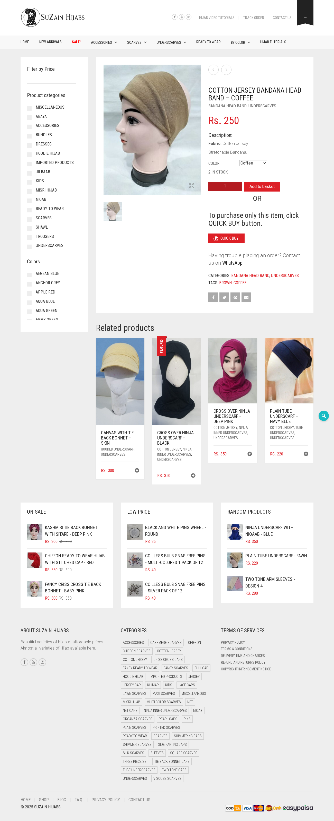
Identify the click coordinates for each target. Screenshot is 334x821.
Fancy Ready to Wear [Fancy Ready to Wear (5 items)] (140, 668)
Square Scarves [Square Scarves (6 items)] (183, 753)
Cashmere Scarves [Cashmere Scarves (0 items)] (166, 643)
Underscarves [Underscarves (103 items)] (135, 778)
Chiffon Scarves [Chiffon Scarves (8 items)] (137, 651)
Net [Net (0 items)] (190, 702)
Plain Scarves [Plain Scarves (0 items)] (134, 727)
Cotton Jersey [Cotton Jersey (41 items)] (169, 651)
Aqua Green (46, 310)
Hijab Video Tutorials (217, 18)
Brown (225, 282)
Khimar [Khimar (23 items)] (153, 685)
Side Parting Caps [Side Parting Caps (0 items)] (172, 744)
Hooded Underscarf (117, 449)
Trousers (45, 236)
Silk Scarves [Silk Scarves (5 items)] (133, 753)
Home (25, 42)
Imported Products (55, 162)
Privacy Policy (233, 642)
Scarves (134, 42)
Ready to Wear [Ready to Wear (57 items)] (135, 736)
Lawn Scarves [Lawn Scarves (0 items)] (134, 694)
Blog (61, 799)
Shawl (42, 227)
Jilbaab (43, 171)
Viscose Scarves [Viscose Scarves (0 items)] (167, 778)
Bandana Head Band (227, 105)
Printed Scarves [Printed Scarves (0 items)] (166, 727)
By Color (238, 42)
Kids (40, 180)
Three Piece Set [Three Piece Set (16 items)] (135, 761)
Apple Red (45, 292)
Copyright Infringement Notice (246, 669)
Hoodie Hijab (48, 153)
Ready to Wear (208, 42)
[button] (137, 471)
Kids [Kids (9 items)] (168, 685)
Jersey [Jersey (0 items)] (194, 677)
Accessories (101, 42)
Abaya (41, 116)
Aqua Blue (45, 301)
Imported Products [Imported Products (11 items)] (166, 677)
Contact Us (282, 18)
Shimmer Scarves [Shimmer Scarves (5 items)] (137, 744)
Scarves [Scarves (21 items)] (160, 736)
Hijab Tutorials (273, 42)
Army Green (47, 319)
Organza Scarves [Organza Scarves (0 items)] (137, 719)
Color (213, 163)
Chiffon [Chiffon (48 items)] (194, 643)
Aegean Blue (47, 273)
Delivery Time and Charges (243, 656)
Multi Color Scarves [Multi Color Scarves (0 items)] (164, 702)
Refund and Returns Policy (243, 662)
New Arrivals (50, 42)
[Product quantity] (225, 186)
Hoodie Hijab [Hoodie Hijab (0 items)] (133, 677)
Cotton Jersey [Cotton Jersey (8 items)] (135, 660)
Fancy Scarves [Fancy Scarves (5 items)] (176, 668)
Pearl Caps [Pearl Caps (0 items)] (168, 719)
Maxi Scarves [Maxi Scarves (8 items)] (164, 694)
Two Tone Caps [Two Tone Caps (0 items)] (174, 770)
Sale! (76, 42)
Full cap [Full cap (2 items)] (201, 668)
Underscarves (169, 42)
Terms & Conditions (237, 649)
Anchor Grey (48, 282)
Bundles (44, 134)
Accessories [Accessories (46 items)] (133, 643)
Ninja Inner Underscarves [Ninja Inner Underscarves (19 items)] (165, 710)
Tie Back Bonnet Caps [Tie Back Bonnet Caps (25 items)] (172, 761)
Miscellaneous (50, 107)
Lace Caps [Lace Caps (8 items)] (187, 685)
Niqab (41, 199)
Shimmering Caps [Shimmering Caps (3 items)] (188, 736)
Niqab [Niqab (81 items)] (197, 710)
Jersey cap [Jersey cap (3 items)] (132, 685)
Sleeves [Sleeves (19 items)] (157, 753)
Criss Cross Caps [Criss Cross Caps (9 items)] (168, 660)
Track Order (253, 18)
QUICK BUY (226, 238)
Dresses (44, 144)
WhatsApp (232, 263)
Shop (44, 799)
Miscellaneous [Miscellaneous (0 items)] (193, 694)
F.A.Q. (79, 799)
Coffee (240, 282)
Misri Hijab (46, 190)
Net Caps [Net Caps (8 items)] (130, 710)
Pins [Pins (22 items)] (187, 719)
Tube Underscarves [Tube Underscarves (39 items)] (139, 770)
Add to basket (262, 186)
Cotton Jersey (169, 449)
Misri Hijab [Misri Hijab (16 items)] (131, 702)
